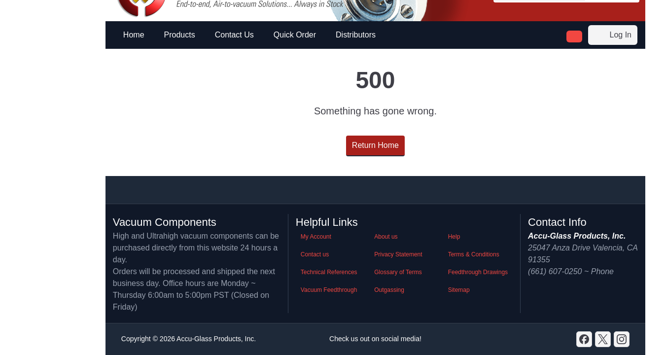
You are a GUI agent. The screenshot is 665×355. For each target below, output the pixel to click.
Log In (612, 35)
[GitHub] (622, 339)
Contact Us (234, 35)
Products (179, 35)
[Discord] (584, 339)
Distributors (356, 35)
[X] (603, 339)
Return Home (375, 145)
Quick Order (295, 35)
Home (133, 35)
